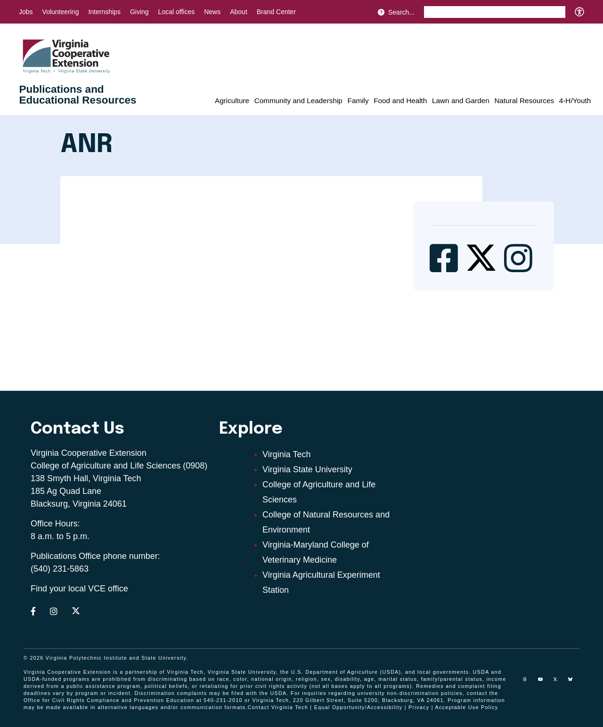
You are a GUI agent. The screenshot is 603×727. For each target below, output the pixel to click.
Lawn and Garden (460, 101)
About (238, 12)
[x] (558, 682)
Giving (139, 12)
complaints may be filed (210, 693)
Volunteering (60, 12)
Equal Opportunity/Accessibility (358, 707)
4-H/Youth (575, 101)
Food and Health (400, 101)
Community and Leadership (298, 101)
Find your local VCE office (79, 588)
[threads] (528, 682)
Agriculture (232, 101)
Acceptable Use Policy (466, 707)
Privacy (418, 707)
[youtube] (543, 682)
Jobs (26, 12)
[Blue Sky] (573, 682)
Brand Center (276, 12)
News (212, 12)
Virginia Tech (286, 454)
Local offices (176, 12)
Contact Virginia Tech (278, 707)
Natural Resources (524, 101)
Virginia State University (307, 469)
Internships (104, 12)
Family (358, 101)
